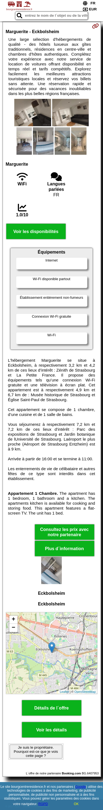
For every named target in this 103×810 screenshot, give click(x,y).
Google (80, 787)
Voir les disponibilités (35, 231)
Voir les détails (51, 730)
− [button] (13, 628)
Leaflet (64, 691)
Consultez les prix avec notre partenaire (64, 532)
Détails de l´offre (51, 708)
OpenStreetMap (85, 691)
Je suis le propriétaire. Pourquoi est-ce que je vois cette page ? (36, 751)
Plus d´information (64, 548)
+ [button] (13, 620)
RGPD (43, 804)
